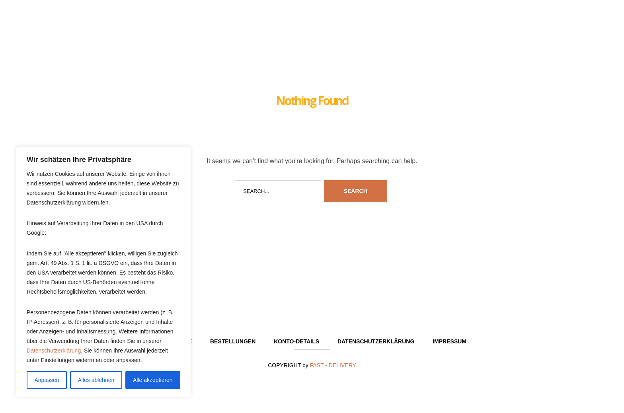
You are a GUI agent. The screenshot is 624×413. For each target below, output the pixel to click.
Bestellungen (232, 341)
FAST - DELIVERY (333, 365)
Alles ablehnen (96, 380)
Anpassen (46, 380)
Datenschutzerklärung (54, 350)
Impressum (449, 341)
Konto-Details (296, 341)
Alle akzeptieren (153, 380)
